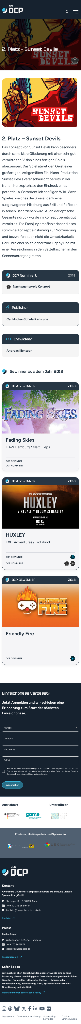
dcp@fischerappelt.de (18, 948)
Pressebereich (10, 957)
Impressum (8, 1016)
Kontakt (6, 918)
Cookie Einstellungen (69, 1017)
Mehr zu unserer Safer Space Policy (21, 992)
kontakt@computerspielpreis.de (23, 910)
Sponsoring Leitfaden (49, 1017)
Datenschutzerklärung (25, 774)
